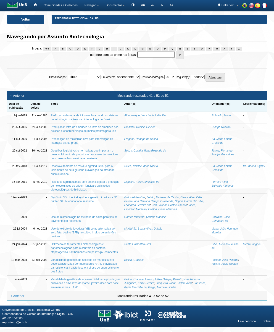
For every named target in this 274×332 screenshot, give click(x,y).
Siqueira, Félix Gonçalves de (141, 181)
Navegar (91, 5)
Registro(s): (183, 77)
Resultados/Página (152, 77)
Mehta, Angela (252, 244)
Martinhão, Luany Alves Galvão (143, 228)
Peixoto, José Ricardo (225, 259)
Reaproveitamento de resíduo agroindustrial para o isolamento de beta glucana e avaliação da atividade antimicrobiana (83, 170)
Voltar (25, 19)
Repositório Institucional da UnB (77, 18)
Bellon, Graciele (134, 259)
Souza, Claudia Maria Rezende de (145, 150)
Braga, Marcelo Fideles (162, 287)
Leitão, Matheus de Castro (163, 197)
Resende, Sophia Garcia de (179, 201)
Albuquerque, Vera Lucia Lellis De (145, 115)
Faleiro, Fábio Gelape (225, 263)
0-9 (47, 48)
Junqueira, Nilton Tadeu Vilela (174, 283)
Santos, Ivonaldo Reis (137, 244)
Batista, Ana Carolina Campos (142, 201)
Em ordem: (108, 77)
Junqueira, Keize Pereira (139, 283)
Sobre (267, 321)
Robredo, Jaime (221, 115)
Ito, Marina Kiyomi (254, 166)
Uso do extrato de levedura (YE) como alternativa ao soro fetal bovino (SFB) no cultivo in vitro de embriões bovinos (83, 232)
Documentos (115, 5)
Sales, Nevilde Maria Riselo (141, 166)
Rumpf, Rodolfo (221, 127)
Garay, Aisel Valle (191, 197)
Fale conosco (247, 321)
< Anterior (17, 95)
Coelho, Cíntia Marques (162, 209)
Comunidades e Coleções (61, 5)
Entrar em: (228, 5)
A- (152, 5)
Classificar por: (58, 77)
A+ (171, 5)
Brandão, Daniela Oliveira (139, 127)
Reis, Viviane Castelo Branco (169, 205)
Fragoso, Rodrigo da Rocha (141, 139)
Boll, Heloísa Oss (134, 197)
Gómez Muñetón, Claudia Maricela (145, 217)
